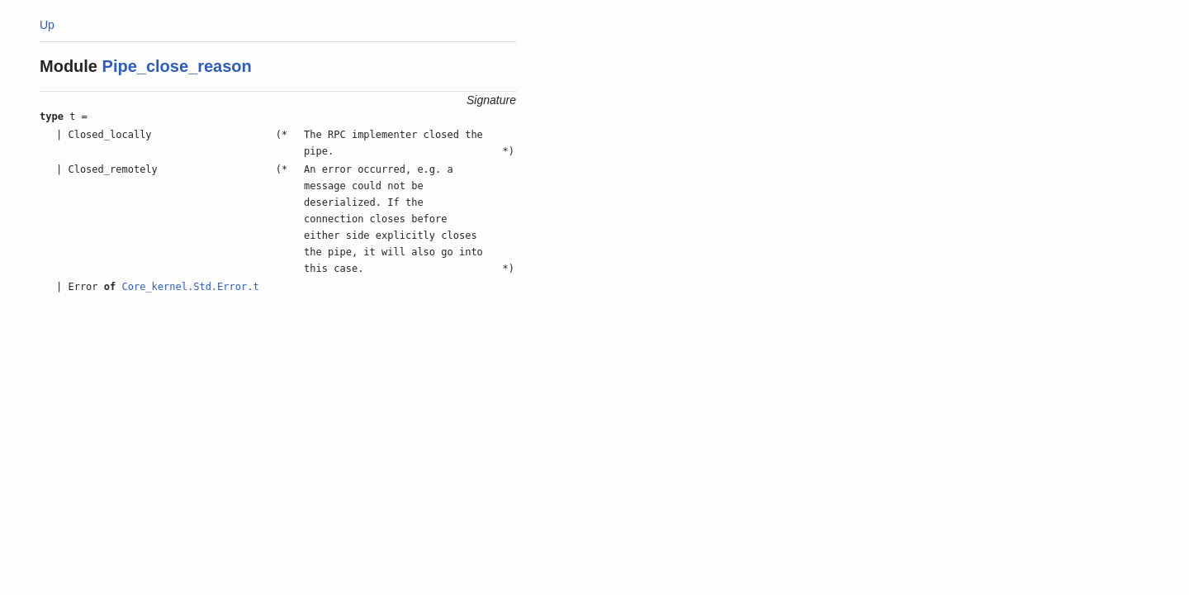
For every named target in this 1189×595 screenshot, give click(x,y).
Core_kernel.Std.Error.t (189, 287)
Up (47, 24)
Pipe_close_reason (177, 66)
